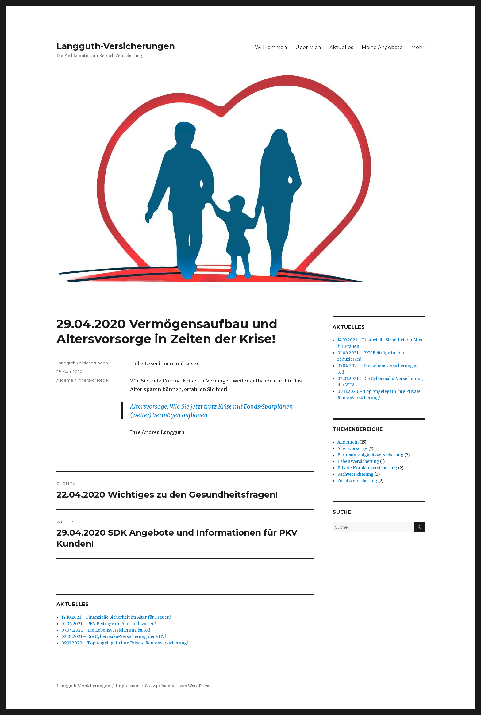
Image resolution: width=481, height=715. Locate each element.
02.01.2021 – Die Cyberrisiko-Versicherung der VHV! (113, 636)
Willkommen (271, 47)
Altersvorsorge (93, 380)
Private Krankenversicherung (367, 468)
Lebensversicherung (358, 461)
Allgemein (66, 380)
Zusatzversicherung (357, 480)
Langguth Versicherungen (82, 362)
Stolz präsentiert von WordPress (177, 686)
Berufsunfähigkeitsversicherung (370, 455)
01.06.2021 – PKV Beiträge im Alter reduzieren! (108, 623)
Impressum (128, 686)
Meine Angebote (382, 47)
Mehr (418, 47)
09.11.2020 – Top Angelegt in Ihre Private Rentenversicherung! (124, 643)
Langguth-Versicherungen (115, 46)
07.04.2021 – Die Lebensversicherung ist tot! (105, 630)
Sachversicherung (355, 474)
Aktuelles (341, 47)
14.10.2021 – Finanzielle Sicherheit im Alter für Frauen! (116, 617)
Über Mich (308, 47)
